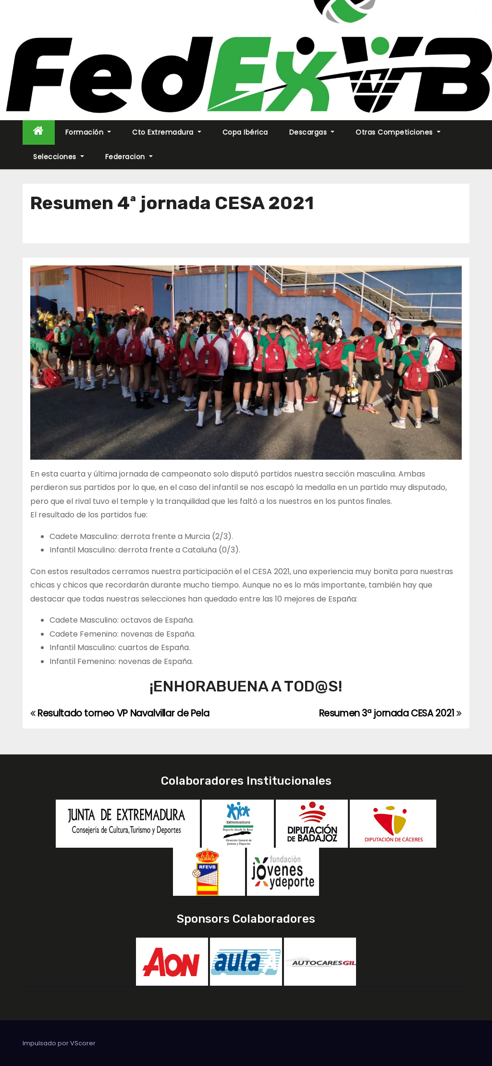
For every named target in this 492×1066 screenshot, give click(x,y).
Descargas (312, 132)
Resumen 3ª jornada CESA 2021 (390, 713)
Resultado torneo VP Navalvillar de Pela (119, 713)
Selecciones (58, 157)
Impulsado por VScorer (59, 1043)
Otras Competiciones (398, 132)
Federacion (129, 157)
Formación (88, 132)
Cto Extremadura (166, 132)
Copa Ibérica (245, 132)
